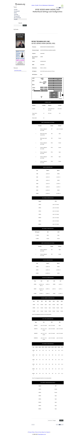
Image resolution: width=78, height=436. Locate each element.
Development (17, 11)
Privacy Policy (31, 432)
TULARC (15, 19)
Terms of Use (38, 432)
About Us (44, 432)
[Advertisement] (47, 24)
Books (15, 12)
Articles (15, 9)
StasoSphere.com (42, 434)
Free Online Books (17, 70)
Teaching (16, 14)
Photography (17, 16)
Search (48, 432)
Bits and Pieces (17, 17)
